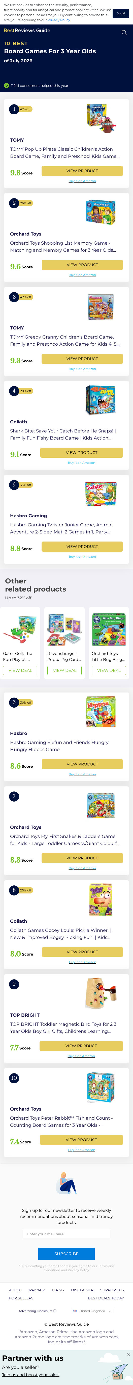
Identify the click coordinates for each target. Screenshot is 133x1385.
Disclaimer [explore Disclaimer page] (82, 1290)
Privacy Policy (59, 20)
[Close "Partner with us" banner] (128, 1354)
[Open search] (124, 32)
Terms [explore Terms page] (58, 1290)
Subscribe (66, 1253)
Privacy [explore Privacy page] (37, 1290)
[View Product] (66, 143)
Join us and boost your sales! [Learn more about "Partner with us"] (30, 1374)
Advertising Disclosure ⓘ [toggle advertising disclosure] (37, 1311)
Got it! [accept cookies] (121, 13)
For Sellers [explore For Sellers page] (21, 1298)
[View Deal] (20, 643)
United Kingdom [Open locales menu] (92, 1311)
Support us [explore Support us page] (112, 1290)
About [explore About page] (15, 1290)
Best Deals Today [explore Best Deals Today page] (106, 1298)
